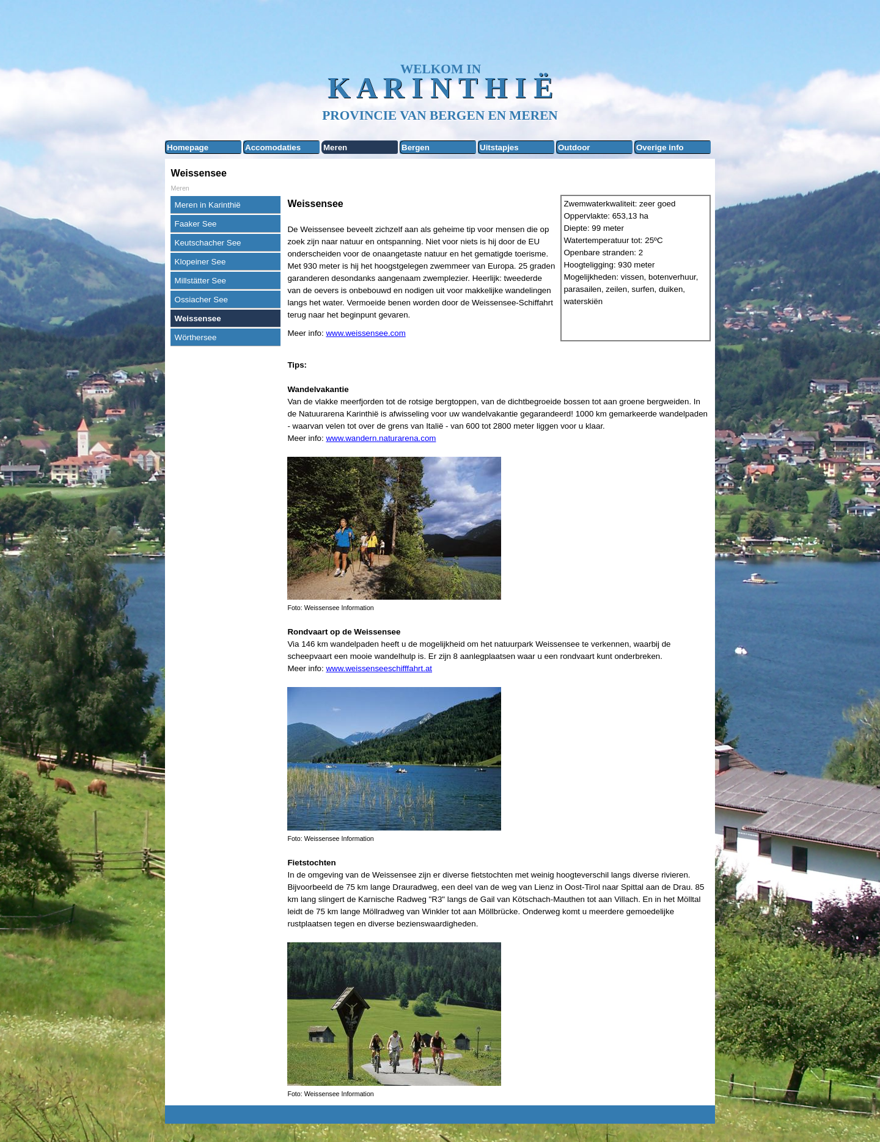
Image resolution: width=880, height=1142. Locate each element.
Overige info (660, 147)
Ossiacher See (201, 299)
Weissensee (198, 318)
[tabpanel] (421, 268)
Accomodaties (273, 147)
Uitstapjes (499, 147)
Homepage (187, 147)
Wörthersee (196, 337)
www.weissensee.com (365, 333)
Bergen (416, 147)
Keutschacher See (208, 242)
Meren (335, 147)
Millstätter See (200, 280)
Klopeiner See (200, 261)
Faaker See (196, 223)
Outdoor (574, 147)
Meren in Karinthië (208, 204)
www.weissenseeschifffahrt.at (379, 668)
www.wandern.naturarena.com (381, 438)
